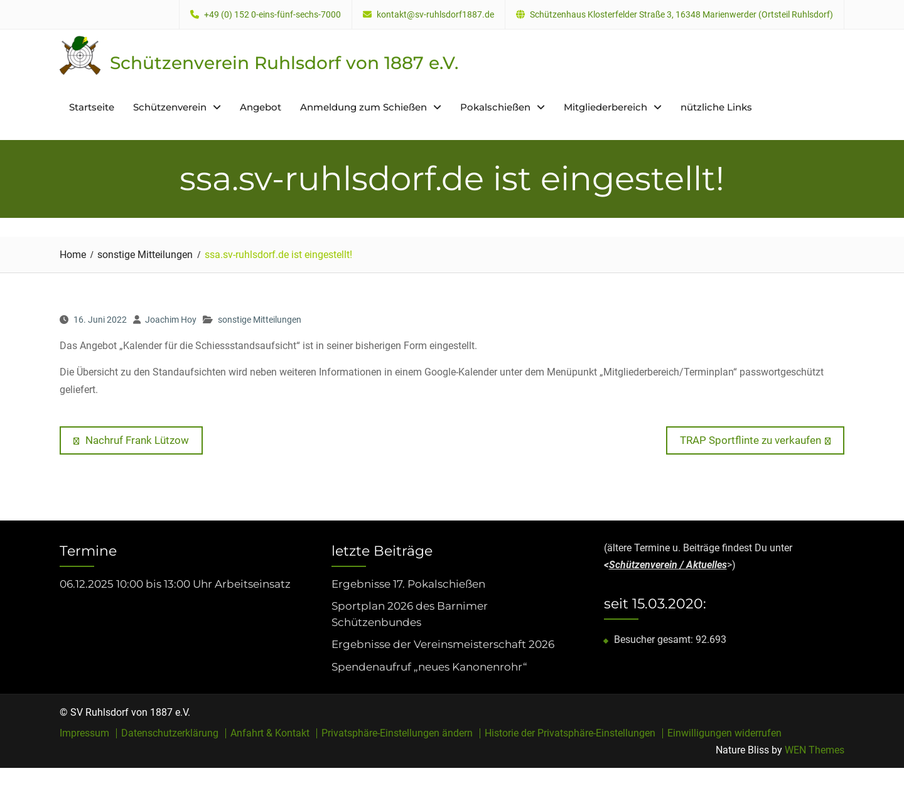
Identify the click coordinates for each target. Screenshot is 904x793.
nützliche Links (716, 107)
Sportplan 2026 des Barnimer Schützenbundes (409, 614)
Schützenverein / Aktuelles (668, 565)
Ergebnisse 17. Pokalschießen (408, 584)
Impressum (84, 733)
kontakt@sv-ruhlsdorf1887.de (435, 14)
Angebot (260, 107)
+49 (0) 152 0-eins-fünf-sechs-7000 (272, 14)
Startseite (91, 107)
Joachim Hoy (170, 320)
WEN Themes (814, 750)
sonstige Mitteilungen (259, 320)
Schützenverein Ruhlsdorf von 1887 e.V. (284, 62)
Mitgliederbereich (605, 107)
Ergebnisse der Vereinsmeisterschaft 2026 (442, 644)
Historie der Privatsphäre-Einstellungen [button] (570, 733)
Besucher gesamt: (655, 639)
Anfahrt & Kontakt (269, 733)
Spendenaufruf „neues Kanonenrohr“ (429, 667)
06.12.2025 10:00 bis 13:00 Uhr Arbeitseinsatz (175, 584)
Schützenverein (170, 107)
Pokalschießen (495, 107)
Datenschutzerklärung (169, 733)
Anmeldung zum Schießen (363, 107)
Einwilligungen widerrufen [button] (724, 733)
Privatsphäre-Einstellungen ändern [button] (397, 733)
